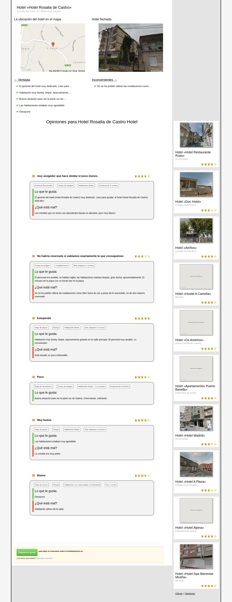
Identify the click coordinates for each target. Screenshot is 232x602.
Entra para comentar (44, 558)
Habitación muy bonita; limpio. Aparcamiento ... (45, 92)
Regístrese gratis (27, 552)
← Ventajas (22, 80)
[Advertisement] (72, 240)
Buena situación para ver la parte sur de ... (42, 98)
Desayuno (24, 111)
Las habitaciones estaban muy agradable (42, 105)
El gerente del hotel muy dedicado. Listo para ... (45, 86)
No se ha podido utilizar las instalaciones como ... (124, 86)
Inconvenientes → (104, 80)
